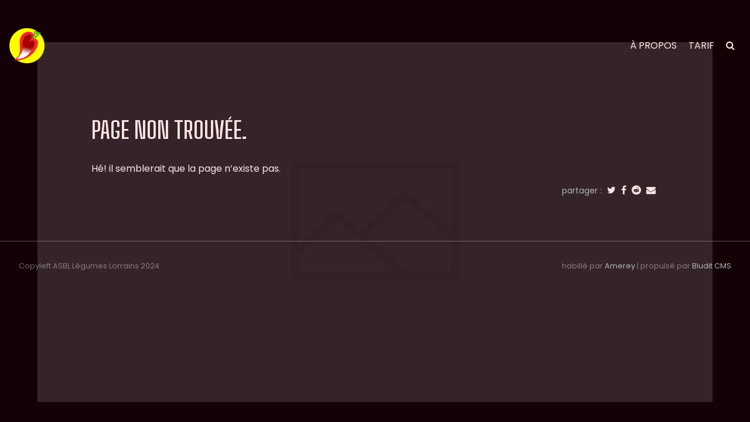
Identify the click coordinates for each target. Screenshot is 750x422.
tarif (701, 45)
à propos (653, 45)
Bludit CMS (711, 266)
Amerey (620, 266)
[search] (730, 45)
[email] (651, 190)
